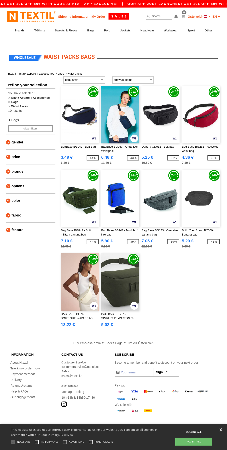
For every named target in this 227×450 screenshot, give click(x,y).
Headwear (147, 30)
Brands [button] (17, 161)
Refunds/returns (21, 375)
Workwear (171, 30)
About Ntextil (19, 352)
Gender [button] (17, 132)
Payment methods (22, 364)
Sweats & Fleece (66, 30)
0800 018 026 (70, 376)
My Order (98, 16)
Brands (20, 30)
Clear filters (30, 118)
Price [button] (16, 147)
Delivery (16, 370)
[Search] (158, 16)
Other (208, 30)
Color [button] (16, 191)
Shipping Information (73, 16)
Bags (90, 30)
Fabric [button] (16, 205)
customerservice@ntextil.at (80, 357)
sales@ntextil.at (72, 366)
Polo (107, 30)
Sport (191, 30)
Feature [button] (17, 220)
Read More (67, 434)
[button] (176, 16)
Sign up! (162, 362)
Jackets (125, 30)
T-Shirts (39, 30)
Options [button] (18, 176)
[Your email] (134, 362)
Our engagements (22, 387)
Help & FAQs (19, 381)
